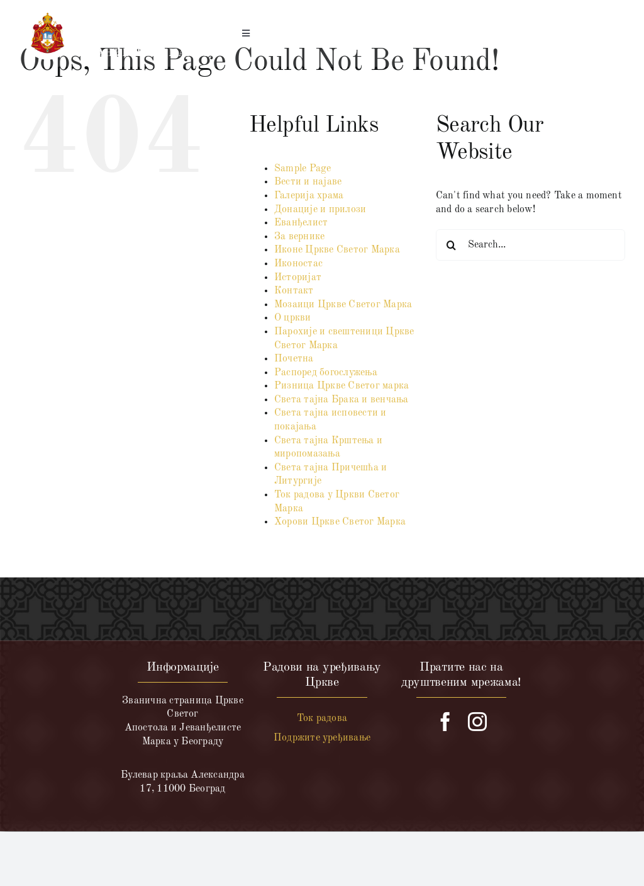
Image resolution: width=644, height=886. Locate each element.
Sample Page (302, 169)
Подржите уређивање (322, 738)
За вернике (299, 237)
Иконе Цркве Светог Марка (337, 250)
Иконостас (298, 264)
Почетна (294, 359)
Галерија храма (308, 196)
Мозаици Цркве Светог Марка (343, 305)
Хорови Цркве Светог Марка (340, 522)
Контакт (294, 291)
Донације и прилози (320, 210)
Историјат (297, 278)
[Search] (451, 245)
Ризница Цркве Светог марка (341, 386)
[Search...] (530, 245)
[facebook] (445, 721)
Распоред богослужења (325, 373)
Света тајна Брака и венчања (341, 400)
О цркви (292, 318)
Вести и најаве (307, 182)
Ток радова (322, 718)
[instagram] (477, 721)
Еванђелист (301, 223)
